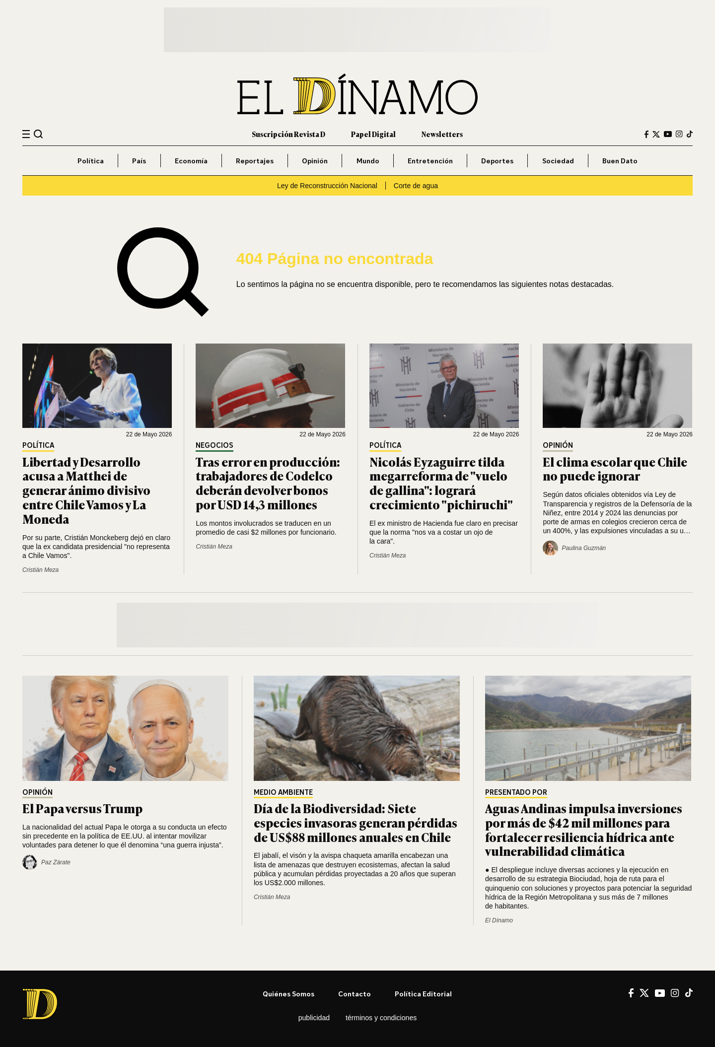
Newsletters (442, 134)
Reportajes (255, 160)
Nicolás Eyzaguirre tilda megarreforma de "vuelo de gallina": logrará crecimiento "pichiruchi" (441, 483)
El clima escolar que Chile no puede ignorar (615, 469)
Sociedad (558, 160)
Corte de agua (416, 186)
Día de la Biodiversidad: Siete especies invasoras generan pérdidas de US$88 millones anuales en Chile (355, 822)
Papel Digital (373, 134)
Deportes (497, 160)
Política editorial (423, 993)
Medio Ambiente (283, 792)
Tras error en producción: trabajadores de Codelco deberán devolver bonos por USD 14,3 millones (268, 483)
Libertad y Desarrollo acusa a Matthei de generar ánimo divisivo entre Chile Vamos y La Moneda (86, 490)
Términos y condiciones (381, 1018)
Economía (191, 160)
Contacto (354, 993)
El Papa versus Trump (82, 808)
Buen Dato (620, 160)
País (139, 160)
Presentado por (516, 792)
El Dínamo (499, 920)
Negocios (214, 445)
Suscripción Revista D (288, 134)
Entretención (430, 160)
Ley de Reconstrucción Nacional (327, 186)
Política (90, 160)
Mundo (368, 160)
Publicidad (314, 1018)
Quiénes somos (288, 993)
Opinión (315, 160)
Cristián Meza (40, 569)
